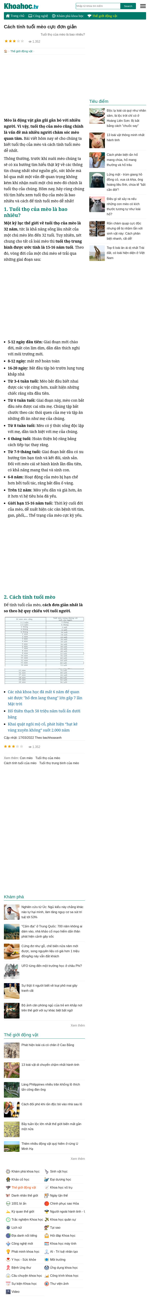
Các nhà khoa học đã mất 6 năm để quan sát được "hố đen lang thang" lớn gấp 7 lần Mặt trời (45, 697)
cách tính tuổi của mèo (20, 762)
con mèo (26, 757)
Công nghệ (38, 16)
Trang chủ (15, 16)
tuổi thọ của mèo (47, 757)
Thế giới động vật (102, 16)
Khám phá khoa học (68, 16)
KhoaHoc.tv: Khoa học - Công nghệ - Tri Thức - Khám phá (25, 6)
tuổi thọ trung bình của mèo (59, 762)
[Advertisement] (44, 85)
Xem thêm (78, 1025)
